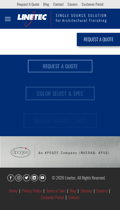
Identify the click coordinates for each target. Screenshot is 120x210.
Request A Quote (28, 4)
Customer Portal (92, 4)
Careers (73, 4)
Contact (58, 4)
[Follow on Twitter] (26, 177)
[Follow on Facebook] (10, 177)
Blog (46, 4)
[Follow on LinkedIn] (34, 177)
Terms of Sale (55, 191)
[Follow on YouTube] (42, 177)
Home (13, 191)
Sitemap (86, 191)
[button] (7, 19)
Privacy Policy (32, 191)
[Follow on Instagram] (18, 177)
